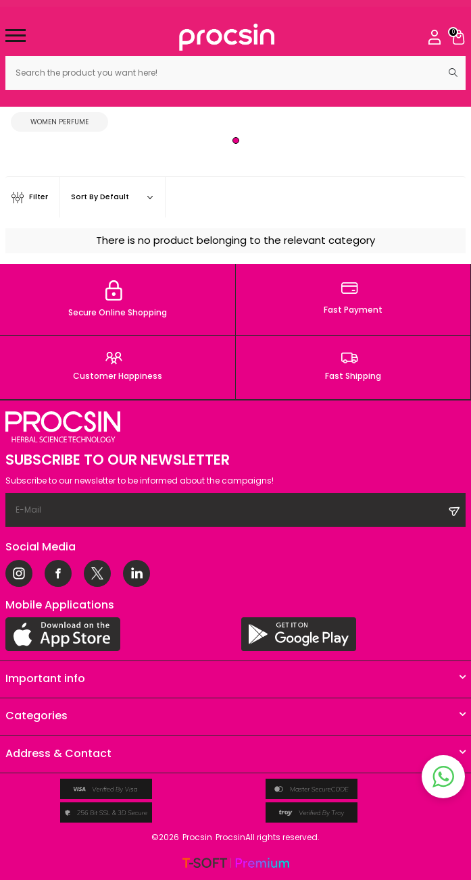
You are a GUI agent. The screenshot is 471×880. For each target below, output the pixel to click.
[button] (235, 140)
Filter (29, 197)
